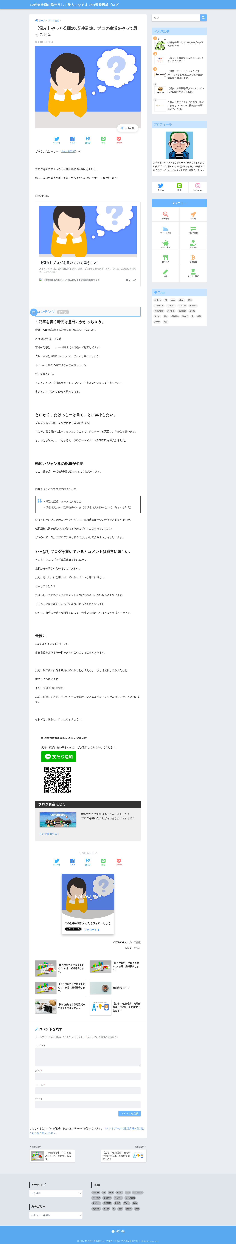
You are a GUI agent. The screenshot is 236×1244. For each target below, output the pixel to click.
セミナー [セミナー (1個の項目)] (182, 305)
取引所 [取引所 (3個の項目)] (192, 311)
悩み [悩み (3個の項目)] (165, 316)
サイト (39, 1098)
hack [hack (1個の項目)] (173, 300)
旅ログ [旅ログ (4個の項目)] (185, 316)
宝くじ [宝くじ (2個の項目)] (157, 316)
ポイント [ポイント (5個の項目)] (171, 311)
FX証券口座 (193, 230)
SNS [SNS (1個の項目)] (190, 300)
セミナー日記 (193, 273)
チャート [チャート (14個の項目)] (193, 305)
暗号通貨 (193, 259)
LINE (179, 187)
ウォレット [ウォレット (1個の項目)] (158, 305)
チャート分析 (165, 230)
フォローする (91, 929)
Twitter (161, 187)
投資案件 (165, 216)
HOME (118, 1231)
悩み (138, 947)
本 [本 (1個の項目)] (192, 316)
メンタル (193, 244)
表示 (63, 312)
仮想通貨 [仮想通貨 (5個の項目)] (182, 311)
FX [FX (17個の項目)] (166, 300)
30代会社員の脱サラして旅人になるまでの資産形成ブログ (78, 4)
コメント (40, 1045)
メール (40, 1084)
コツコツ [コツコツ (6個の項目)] (171, 305)
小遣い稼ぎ (165, 244)
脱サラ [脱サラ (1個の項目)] (157, 322)
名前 (38, 1070)
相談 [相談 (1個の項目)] (199, 316)
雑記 (165, 273)
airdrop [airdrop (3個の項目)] (157, 300)
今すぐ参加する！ (49, 833)
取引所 (193, 216)
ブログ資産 (135, 942)
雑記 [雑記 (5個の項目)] (165, 322)
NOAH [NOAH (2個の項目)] (181, 300)
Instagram (198, 187)
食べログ (165, 259)
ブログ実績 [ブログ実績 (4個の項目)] (158, 311)
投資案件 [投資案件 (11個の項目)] (175, 316)
